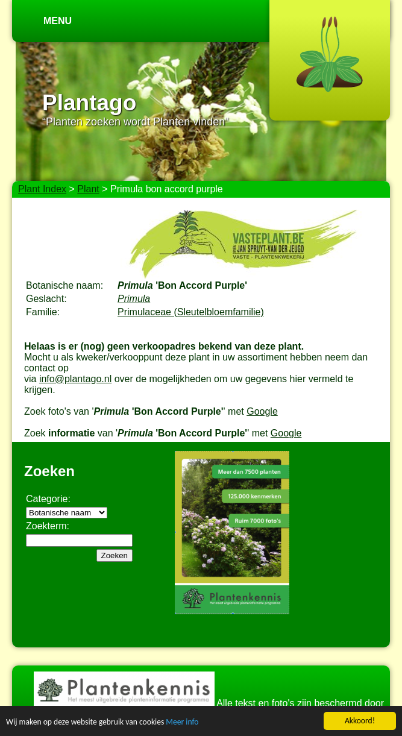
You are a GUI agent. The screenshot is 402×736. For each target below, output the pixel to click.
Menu (57, 21)
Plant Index (42, 189)
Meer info (182, 722)
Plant (88, 189)
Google (262, 411)
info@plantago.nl (75, 379)
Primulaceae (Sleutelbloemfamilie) (191, 312)
